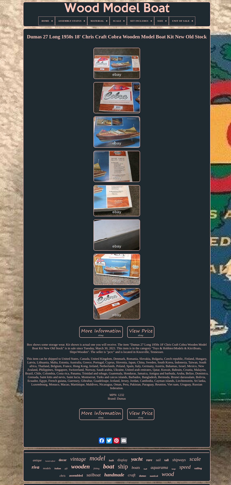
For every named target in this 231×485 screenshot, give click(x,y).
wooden (80, 466)
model (97, 458)
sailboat (94, 475)
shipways (179, 460)
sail (158, 460)
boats (136, 467)
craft (131, 475)
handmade (114, 474)
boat (108, 466)
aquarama (159, 467)
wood (168, 474)
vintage (78, 459)
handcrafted (50, 461)
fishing (97, 468)
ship (123, 466)
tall (166, 460)
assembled (76, 475)
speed (184, 467)
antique (37, 460)
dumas (142, 476)
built (111, 460)
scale (195, 459)
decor (63, 460)
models (47, 468)
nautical (154, 476)
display (123, 460)
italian (57, 468)
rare (149, 460)
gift (66, 468)
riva (35, 467)
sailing (198, 468)
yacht (136, 459)
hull (145, 469)
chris (62, 475)
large (174, 469)
